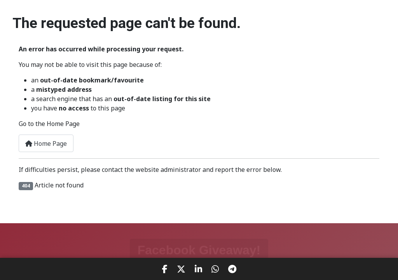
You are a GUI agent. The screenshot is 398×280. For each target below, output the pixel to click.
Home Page (46, 143)
